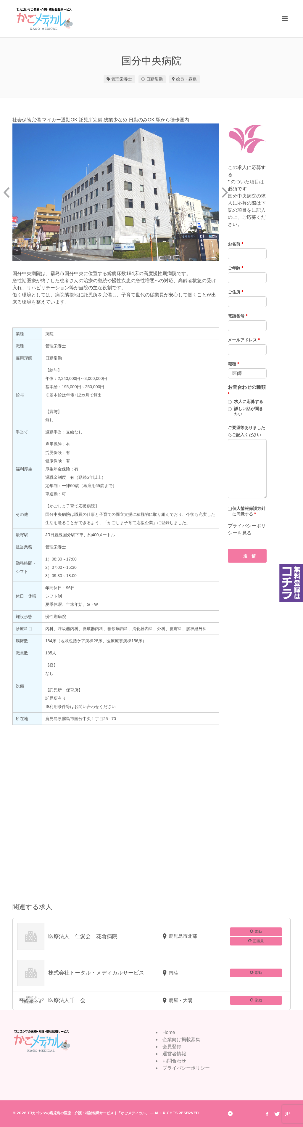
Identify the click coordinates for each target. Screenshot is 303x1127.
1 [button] (111, 267)
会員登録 (171, 1046)
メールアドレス (244, 340)
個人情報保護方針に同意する (248, 511)
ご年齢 (235, 268)
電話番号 (237, 316)
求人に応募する (248, 401)
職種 (233, 364)
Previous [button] (6, 192)
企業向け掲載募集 (181, 1039)
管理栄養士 (121, 79)
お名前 (235, 244)
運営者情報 (174, 1053)
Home (168, 1032)
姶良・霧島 (186, 79)
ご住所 (235, 292)
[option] (115, 192)
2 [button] (120, 267)
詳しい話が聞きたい (248, 411)
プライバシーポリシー (186, 1067)
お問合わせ (174, 1060)
